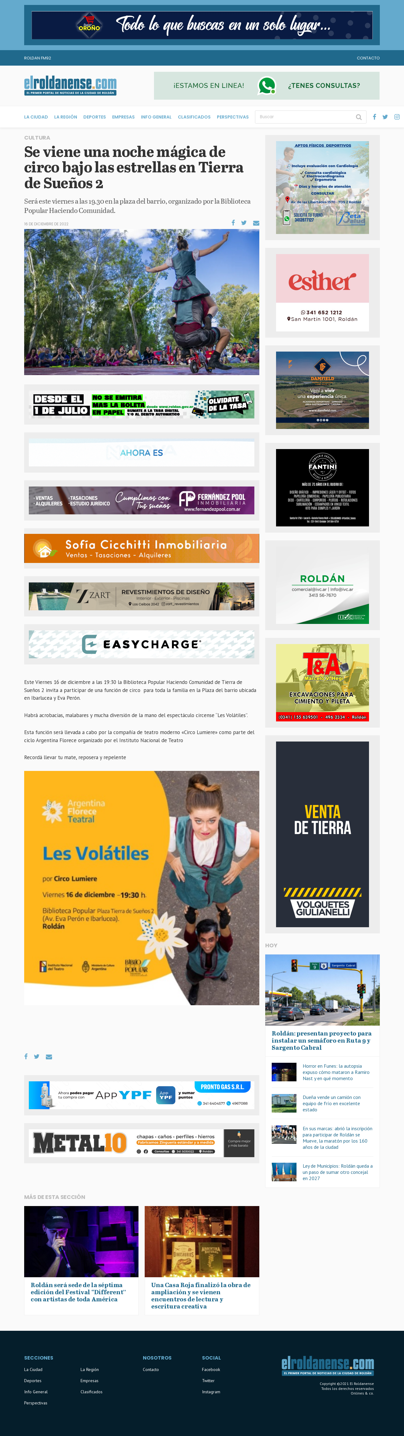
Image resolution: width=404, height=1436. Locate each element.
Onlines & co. (362, 1393)
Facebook (211, 1369)
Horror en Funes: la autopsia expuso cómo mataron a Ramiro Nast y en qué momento (336, 1072)
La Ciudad (36, 117)
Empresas (123, 117)
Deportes (94, 117)
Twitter (208, 1380)
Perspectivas (233, 117)
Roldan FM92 (37, 58)
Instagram (211, 1392)
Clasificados (194, 117)
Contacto (368, 58)
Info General (156, 117)
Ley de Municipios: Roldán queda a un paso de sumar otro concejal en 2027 (338, 1172)
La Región (65, 117)
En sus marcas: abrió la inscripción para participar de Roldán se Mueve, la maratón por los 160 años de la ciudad (337, 1137)
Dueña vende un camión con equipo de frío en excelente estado (332, 1103)
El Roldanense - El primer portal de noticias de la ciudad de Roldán (70, 86)
